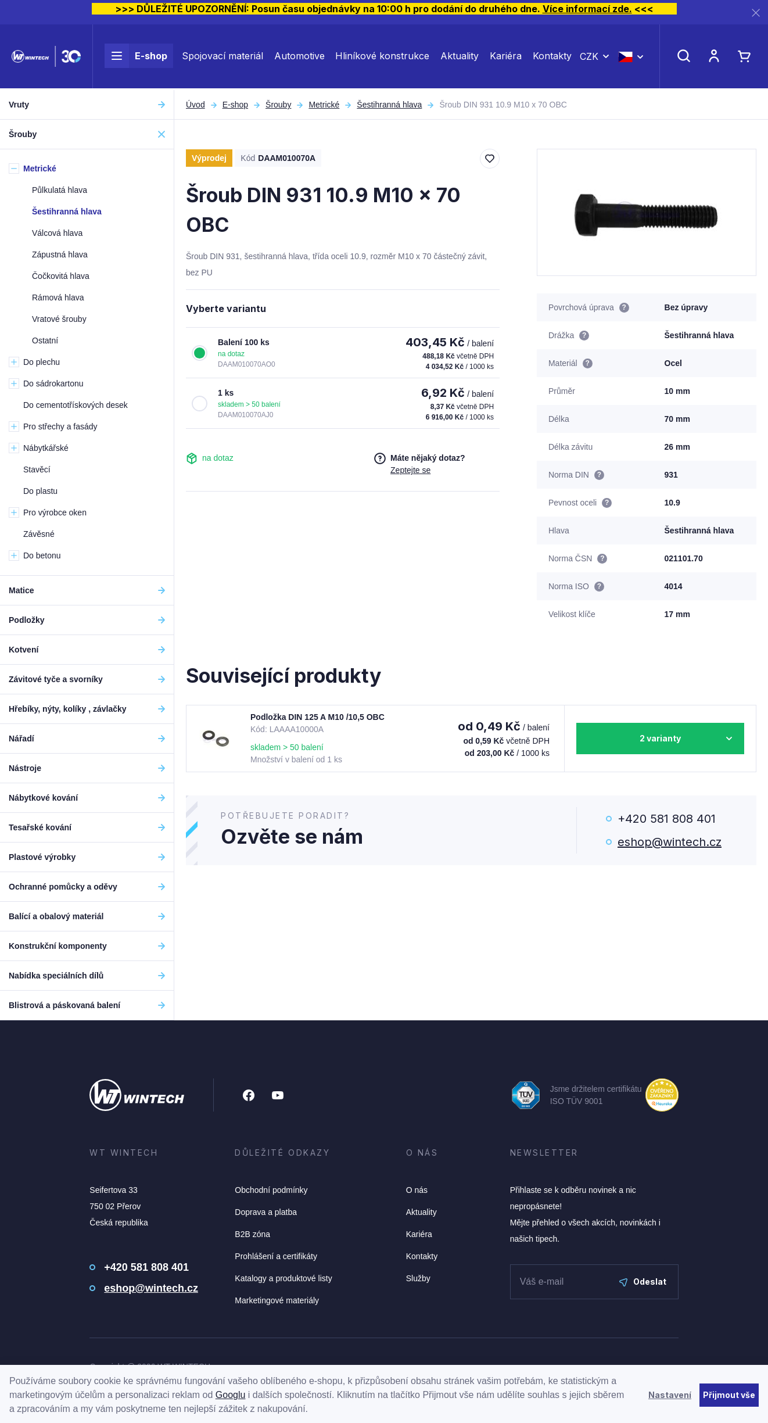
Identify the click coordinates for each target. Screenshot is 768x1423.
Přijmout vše (729, 1395)
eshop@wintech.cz (670, 842)
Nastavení (669, 1395)
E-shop (136, 57)
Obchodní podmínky (271, 1190)
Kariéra (506, 57)
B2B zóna (252, 1234)
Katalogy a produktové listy (283, 1278)
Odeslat (642, 1281)
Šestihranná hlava (389, 104)
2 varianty (660, 738)
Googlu (231, 1395)
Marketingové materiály (277, 1300)
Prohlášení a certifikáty (276, 1256)
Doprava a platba (266, 1212)
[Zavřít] (756, 12)
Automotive (299, 57)
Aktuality (459, 57)
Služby (418, 1278)
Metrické (323, 104)
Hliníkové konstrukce (382, 57)
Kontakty (552, 57)
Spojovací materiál (222, 57)
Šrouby (278, 104)
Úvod (195, 104)
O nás (417, 1190)
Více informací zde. (587, 9)
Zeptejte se (410, 470)
